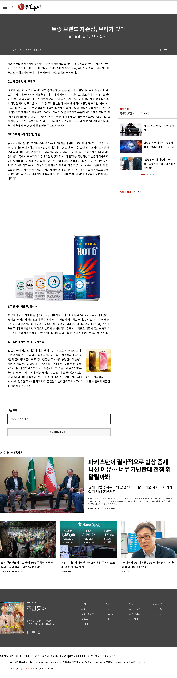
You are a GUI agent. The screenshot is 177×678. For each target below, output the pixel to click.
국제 (107, 609)
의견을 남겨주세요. (19, 418)
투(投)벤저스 (129, 113)
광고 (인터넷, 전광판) (29, 656)
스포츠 (84, 619)
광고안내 (157, 614)
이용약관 (64, 656)
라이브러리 (134, 614)
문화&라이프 (87, 614)
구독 (146, 113)
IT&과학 (109, 614)
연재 (131, 604)
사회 (83, 609)
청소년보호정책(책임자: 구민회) (101, 656)
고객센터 (54, 656)
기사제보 (157, 604)
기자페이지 (134, 619)
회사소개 (14, 656)
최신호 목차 (135, 609)
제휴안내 (44, 656)
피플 (107, 619)
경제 (107, 604)
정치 (83, 604)
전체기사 (85, 624)
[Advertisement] (42, 205)
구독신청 (157, 609)
